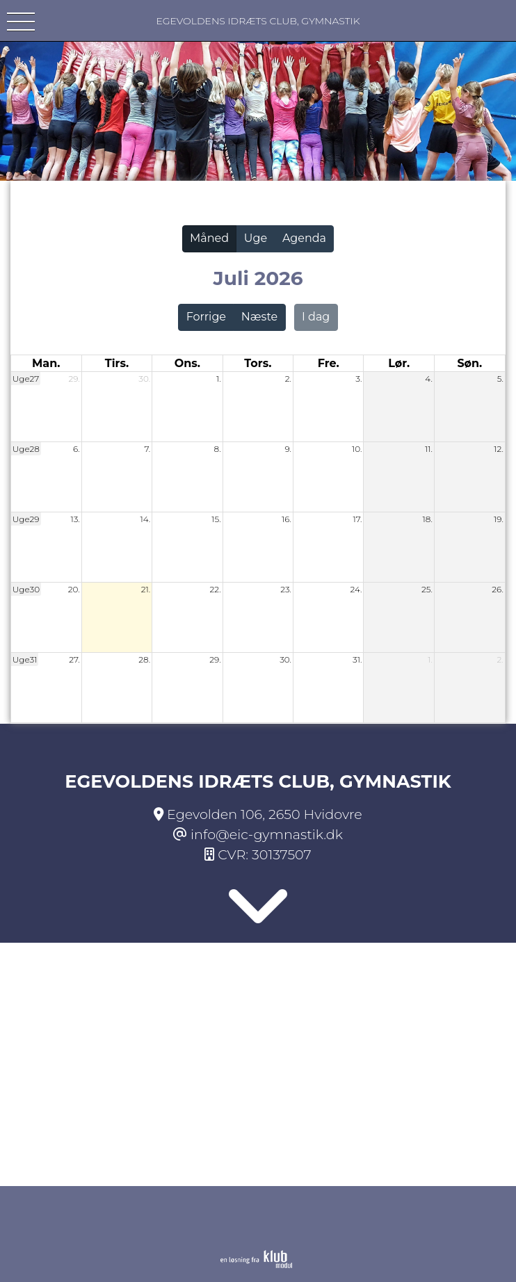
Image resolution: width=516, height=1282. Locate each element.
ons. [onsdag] (187, 363)
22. (215, 589)
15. (215, 519)
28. (144, 659)
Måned (209, 238)
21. (145, 589)
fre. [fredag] (328, 363)
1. (218, 378)
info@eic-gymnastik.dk (267, 834)
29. (73, 378)
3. (358, 378)
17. (357, 519)
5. (500, 378)
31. (357, 659)
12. (498, 449)
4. (429, 378)
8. (216, 449)
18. (428, 519)
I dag (316, 316)
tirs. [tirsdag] (117, 363)
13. (74, 519)
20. (74, 589)
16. (286, 519)
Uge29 (26, 519)
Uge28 (26, 449)
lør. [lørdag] (399, 363)
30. (144, 378)
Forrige (206, 316)
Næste (259, 316)
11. (429, 449)
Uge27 (26, 378)
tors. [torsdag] (257, 363)
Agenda (304, 238)
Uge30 (26, 589)
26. (497, 589)
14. (145, 519)
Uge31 (25, 659)
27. (74, 659)
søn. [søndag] (469, 363)
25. (427, 589)
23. (285, 589)
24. (356, 589)
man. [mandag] (46, 363)
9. (288, 449)
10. (357, 449)
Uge (255, 238)
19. (498, 519)
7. (147, 449)
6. (76, 449)
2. (288, 378)
